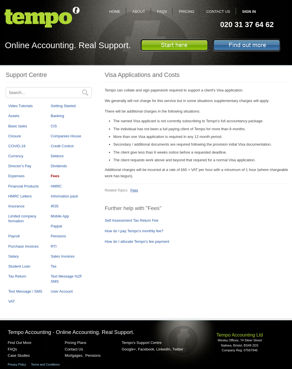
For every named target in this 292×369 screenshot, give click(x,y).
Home (114, 11)
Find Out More (19, 343)
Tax (53, 266)
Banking (57, 116)
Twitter (177, 349)
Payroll (14, 236)
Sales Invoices (63, 256)
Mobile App (60, 216)
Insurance (16, 206)
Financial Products (23, 186)
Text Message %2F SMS (66, 278)
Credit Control (62, 146)
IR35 (54, 206)
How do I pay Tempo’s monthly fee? (134, 231)
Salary (13, 256)
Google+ (129, 349)
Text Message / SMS (25, 291)
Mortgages (73, 355)
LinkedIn (163, 349)
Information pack (64, 196)
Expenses (16, 176)
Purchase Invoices (23, 246)
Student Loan (19, 266)
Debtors (57, 156)
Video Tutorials (20, 106)
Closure (14, 136)
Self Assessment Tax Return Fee (131, 220)
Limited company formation (22, 218)
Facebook (146, 349)
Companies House (66, 136)
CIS (54, 126)
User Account (62, 291)
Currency (15, 156)
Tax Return (17, 276)
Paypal (56, 226)
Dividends (59, 166)
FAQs (162, 11)
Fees (55, 176)
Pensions (58, 236)
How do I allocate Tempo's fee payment (137, 241)
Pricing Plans (75, 343)
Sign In (249, 11)
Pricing (186, 11)
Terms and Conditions (45, 364)
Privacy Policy (17, 364)
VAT (11, 301)
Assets (13, 116)
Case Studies (19, 355)
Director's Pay (19, 166)
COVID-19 (16, 146)
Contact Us (218, 11)
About (138, 11)
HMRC (56, 186)
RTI (54, 246)
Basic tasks (17, 126)
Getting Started (63, 106)
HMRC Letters (20, 196)
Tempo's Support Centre (142, 343)
